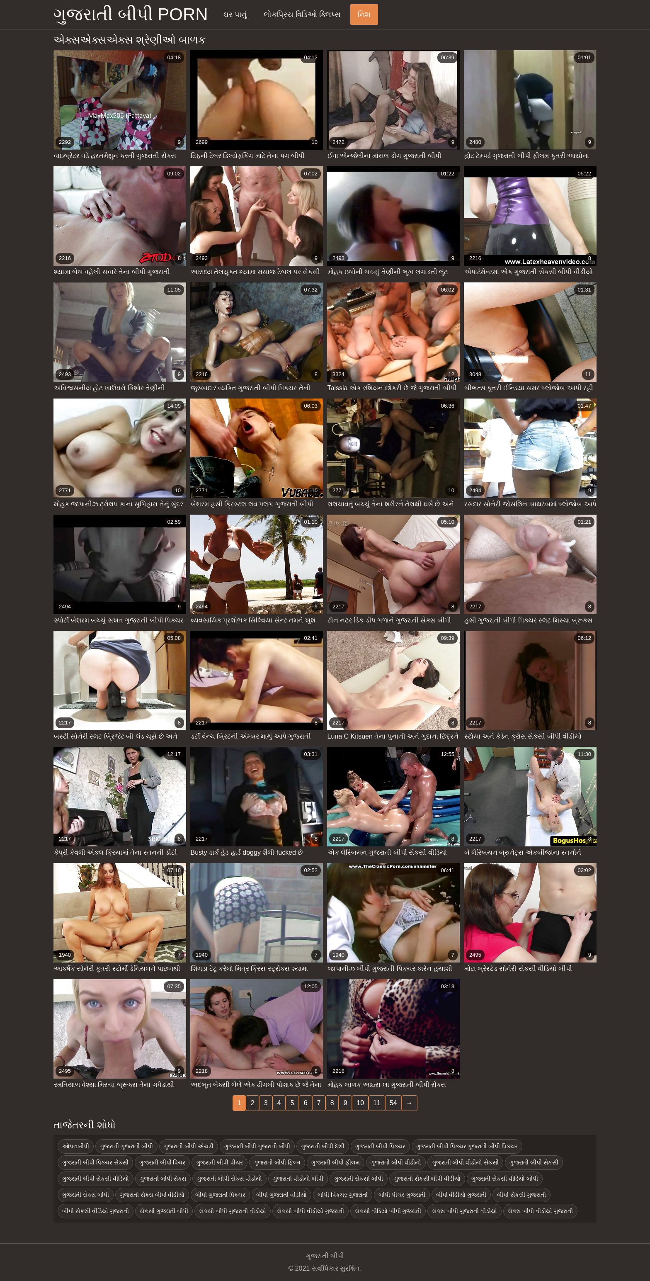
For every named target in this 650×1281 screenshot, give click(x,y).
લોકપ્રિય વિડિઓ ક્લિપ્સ (302, 14)
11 (377, 1102)
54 (393, 1102)
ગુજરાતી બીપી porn (130, 14)
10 (360, 1102)
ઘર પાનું (235, 14)
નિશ (364, 14)
